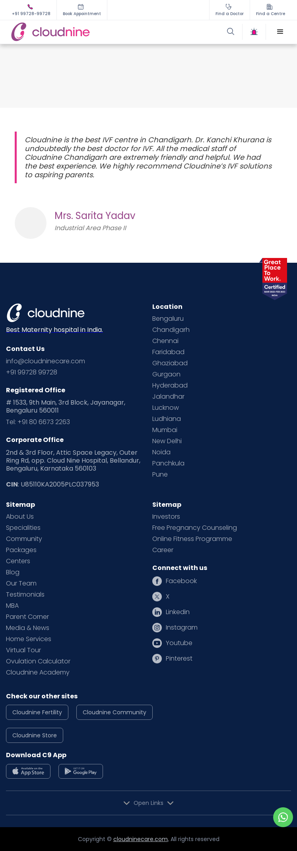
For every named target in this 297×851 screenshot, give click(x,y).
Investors (166, 516)
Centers (18, 561)
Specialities (23, 527)
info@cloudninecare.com (45, 361)
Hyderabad (170, 385)
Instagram (182, 627)
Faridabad (168, 352)
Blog (12, 572)
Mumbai (164, 430)
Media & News (27, 628)
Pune (160, 474)
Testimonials (25, 594)
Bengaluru (168, 318)
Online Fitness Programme (192, 539)
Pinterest (179, 658)
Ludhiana (166, 419)
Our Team (21, 583)
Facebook (181, 581)
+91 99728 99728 (31, 372)
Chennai (165, 341)
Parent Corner (27, 616)
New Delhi (167, 441)
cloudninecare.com (140, 839)
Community (24, 539)
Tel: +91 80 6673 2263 (38, 422)
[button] (280, 32)
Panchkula (168, 463)
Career (162, 550)
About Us (20, 516)
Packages (21, 550)
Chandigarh (171, 329)
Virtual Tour (23, 650)
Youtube (179, 643)
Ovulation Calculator (38, 661)
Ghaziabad (170, 363)
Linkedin (178, 612)
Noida (161, 452)
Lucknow (165, 407)
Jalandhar (168, 396)
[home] (78, 32)
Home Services (28, 639)
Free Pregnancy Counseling (194, 527)
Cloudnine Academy (38, 672)
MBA (12, 605)
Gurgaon (166, 374)
